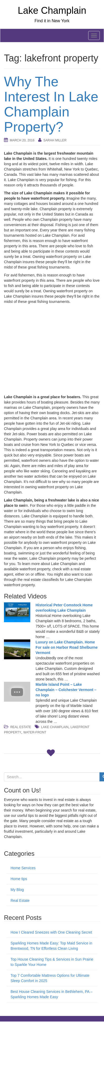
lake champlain (54, 727)
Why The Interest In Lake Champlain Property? (51, 104)
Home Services (23, 868)
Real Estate (20, 727)
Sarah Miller (55, 140)
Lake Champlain (52, 10)
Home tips (19, 879)
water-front (34, 732)
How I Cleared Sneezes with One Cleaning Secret (51, 932)
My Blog (17, 890)
